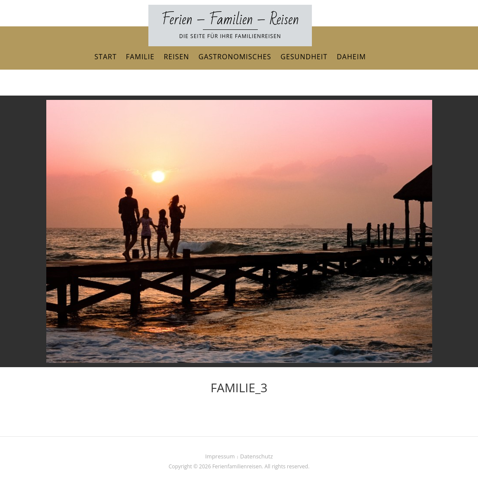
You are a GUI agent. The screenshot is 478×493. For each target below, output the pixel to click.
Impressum (220, 456)
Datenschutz (256, 456)
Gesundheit (304, 56)
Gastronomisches (235, 56)
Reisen (176, 56)
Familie (140, 56)
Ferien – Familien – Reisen (230, 19)
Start (105, 56)
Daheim (351, 56)
